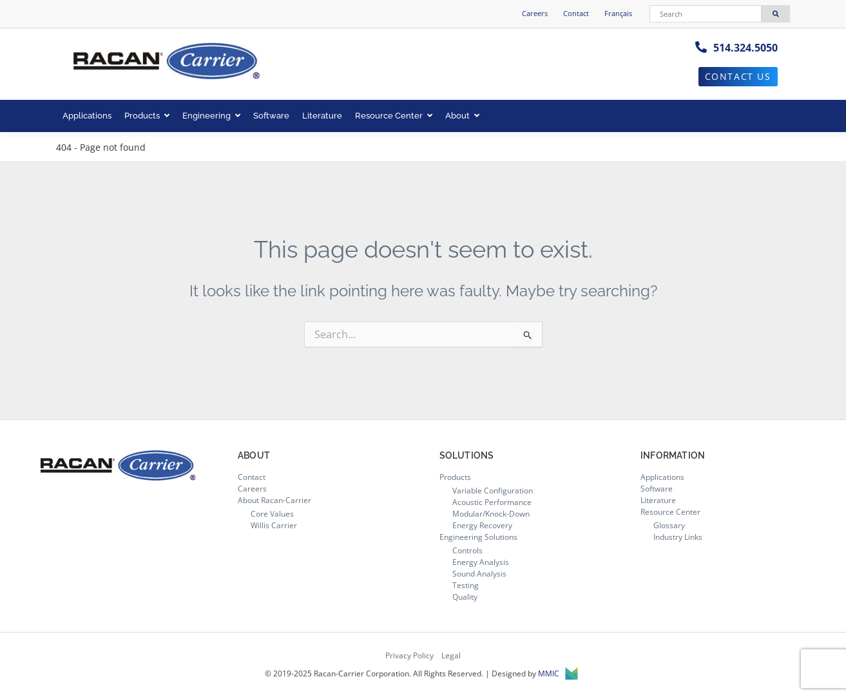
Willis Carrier (274, 525)
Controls (467, 550)
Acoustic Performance (492, 502)
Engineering (211, 115)
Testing (465, 585)
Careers (535, 13)
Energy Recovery (482, 525)
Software (271, 115)
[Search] (705, 14)
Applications (86, 115)
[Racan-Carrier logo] (165, 62)
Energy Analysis (480, 562)
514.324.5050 (745, 48)
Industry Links (677, 536)
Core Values (272, 513)
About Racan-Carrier (274, 500)
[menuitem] (618, 14)
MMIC (558, 673)
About (462, 115)
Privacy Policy (409, 655)
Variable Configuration (492, 490)
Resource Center (393, 115)
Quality (464, 596)
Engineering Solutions (478, 536)
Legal (451, 655)
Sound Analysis (479, 573)
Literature (322, 115)
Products (146, 115)
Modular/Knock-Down (491, 513)
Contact (576, 13)
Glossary (669, 525)
